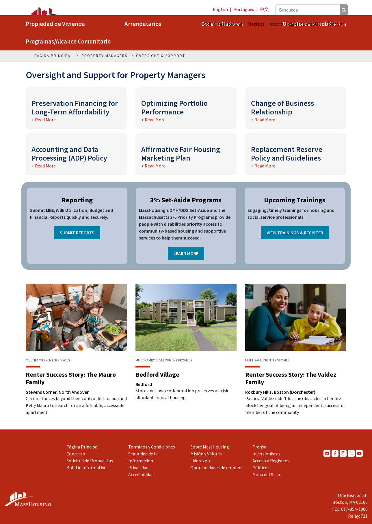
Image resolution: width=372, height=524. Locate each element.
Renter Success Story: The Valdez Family (290, 378)
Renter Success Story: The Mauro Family (71, 378)
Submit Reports (77, 232)
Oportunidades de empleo (295, 24)
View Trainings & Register (295, 232)
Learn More (186, 253)
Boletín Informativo (86, 467)
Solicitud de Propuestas (89, 460)
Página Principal (82, 447)
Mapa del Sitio (266, 474)
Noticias (256, 24)
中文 (264, 9)
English (220, 9)
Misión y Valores (206, 454)
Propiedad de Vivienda (55, 24)
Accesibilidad (141, 474)
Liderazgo (200, 460)
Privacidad (138, 467)
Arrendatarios (142, 24)
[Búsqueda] (344, 9)
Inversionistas (266, 454)
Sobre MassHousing (223, 24)
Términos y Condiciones (151, 447)
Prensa (259, 447)
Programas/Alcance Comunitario (68, 41)
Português (243, 9)
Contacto (336, 24)
